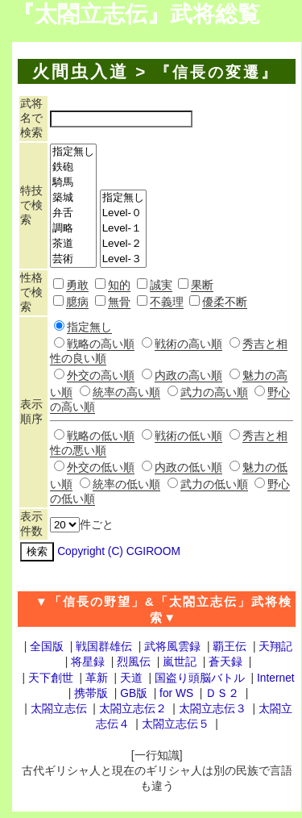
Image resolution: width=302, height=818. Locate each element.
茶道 (73, 244)
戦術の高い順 (188, 344)
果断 (202, 285)
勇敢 (77, 285)
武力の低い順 (214, 484)
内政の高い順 (188, 375)
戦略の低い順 (100, 436)
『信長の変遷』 (217, 72)
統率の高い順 (126, 392)
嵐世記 (180, 662)
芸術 (73, 259)
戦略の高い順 (100, 344)
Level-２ (123, 244)
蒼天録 (225, 662)
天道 (131, 678)
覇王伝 (229, 647)
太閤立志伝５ (175, 724)
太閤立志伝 (59, 709)
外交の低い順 (100, 467)
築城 (73, 198)
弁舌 (73, 213)
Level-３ (123, 259)
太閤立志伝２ (133, 709)
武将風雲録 (172, 647)
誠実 (161, 285)
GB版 (133, 693)
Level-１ (123, 228)
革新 (96, 678)
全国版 (47, 647)
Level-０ (123, 213)
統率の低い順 (126, 484)
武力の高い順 (214, 392)
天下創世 (50, 678)
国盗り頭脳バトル (200, 678)
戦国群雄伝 (104, 647)
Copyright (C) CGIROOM (118, 551)
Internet (276, 678)
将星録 (88, 662)
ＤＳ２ (222, 693)
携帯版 (91, 693)
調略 (73, 228)
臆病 (77, 302)
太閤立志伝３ (212, 709)
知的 (119, 285)
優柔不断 (224, 302)
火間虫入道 (80, 71)
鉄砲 (73, 167)
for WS (176, 693)
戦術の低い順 (188, 436)
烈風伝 (134, 662)
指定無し (73, 152)
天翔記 (275, 647)
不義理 (167, 302)
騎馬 (73, 182)
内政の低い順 (188, 467)
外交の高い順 (100, 375)
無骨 (119, 302)
